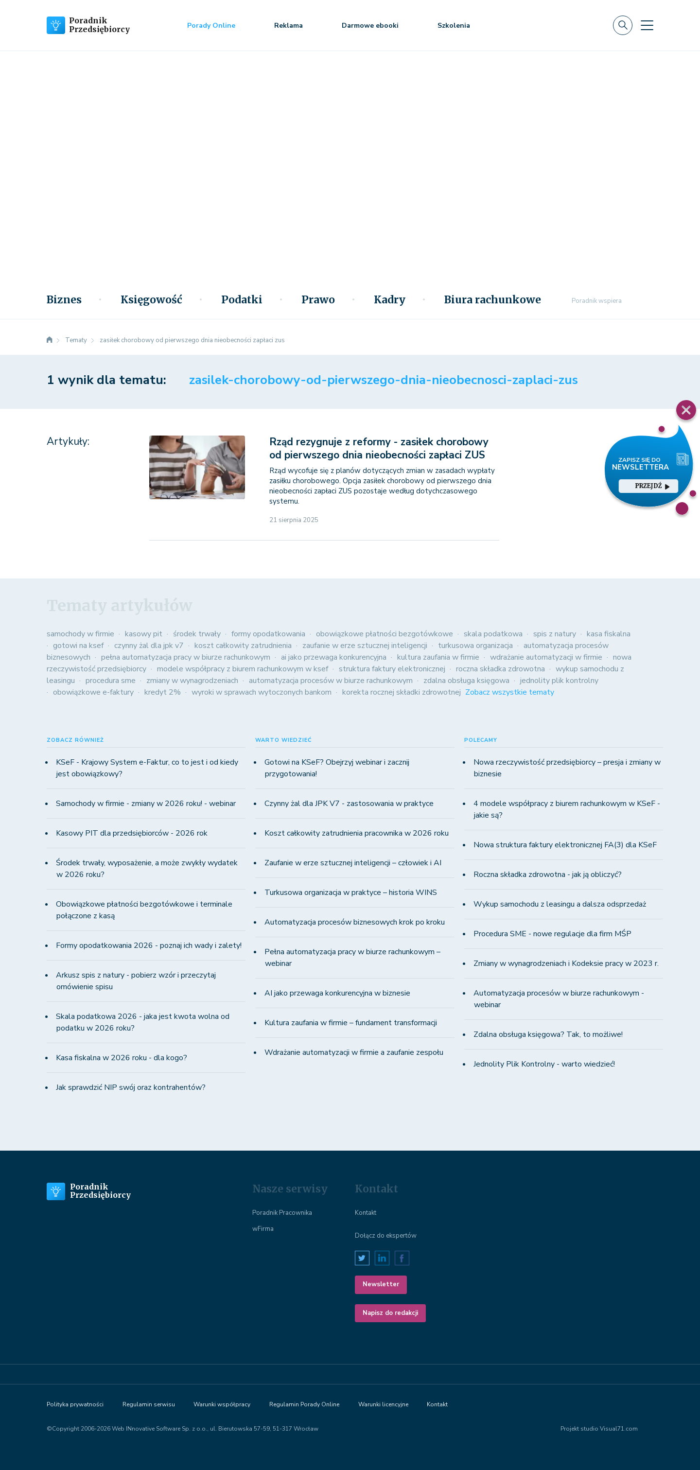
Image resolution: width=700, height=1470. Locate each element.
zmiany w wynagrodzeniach (192, 680)
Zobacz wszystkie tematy (509, 692)
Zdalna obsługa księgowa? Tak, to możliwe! (548, 1034)
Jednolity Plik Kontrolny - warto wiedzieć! (544, 1064)
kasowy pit (143, 634)
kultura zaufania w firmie (438, 657)
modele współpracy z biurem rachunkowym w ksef (242, 669)
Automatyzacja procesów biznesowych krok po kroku (354, 922)
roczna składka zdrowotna (500, 669)
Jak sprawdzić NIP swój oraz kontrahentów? (131, 1087)
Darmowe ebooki (370, 25)
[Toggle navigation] (647, 25)
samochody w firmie (80, 634)
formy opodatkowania (268, 634)
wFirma (263, 1229)
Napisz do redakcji (390, 1313)
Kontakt (365, 1212)
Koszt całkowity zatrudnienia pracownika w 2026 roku (356, 833)
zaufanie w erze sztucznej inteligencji (364, 645)
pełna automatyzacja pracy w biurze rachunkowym (185, 657)
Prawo (318, 300)
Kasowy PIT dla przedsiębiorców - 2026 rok (132, 833)
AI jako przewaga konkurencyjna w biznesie (337, 993)
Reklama (288, 25)
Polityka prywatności (75, 1404)
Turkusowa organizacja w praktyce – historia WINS (350, 892)
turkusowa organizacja (475, 645)
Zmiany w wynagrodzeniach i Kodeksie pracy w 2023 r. (566, 963)
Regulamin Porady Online (304, 1404)
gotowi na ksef (78, 645)
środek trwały (197, 634)
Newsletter (381, 1284)
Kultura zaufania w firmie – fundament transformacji (350, 1022)
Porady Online (211, 25)
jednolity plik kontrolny (559, 680)
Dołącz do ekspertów (386, 1235)
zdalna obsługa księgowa (466, 680)
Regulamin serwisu (148, 1404)
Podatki (241, 300)
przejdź (652, 486)
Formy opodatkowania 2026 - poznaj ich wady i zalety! (149, 945)
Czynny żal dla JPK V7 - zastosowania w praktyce (349, 803)
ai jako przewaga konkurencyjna (333, 657)
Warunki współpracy (221, 1404)
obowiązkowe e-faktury (93, 692)
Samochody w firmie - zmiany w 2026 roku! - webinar (146, 803)
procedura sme (111, 680)
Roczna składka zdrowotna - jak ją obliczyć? (547, 874)
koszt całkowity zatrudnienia (243, 645)
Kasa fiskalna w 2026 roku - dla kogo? (121, 1057)
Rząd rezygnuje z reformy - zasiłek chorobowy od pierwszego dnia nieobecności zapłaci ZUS (379, 448)
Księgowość (151, 300)
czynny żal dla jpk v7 (149, 645)
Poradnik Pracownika (282, 1212)
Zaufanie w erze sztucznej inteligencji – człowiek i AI (352, 863)
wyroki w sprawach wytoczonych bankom (262, 692)
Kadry (389, 300)
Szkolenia (454, 25)
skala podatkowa (493, 634)
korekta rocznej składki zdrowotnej (401, 692)
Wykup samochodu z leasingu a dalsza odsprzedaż (559, 904)
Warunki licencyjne (383, 1404)
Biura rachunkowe (492, 300)
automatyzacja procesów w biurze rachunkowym (331, 680)
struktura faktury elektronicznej (392, 669)
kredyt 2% (162, 692)
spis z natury (554, 634)
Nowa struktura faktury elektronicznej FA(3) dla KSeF (565, 845)
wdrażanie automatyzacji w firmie (546, 657)
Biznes (64, 300)
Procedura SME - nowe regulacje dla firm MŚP (552, 933)
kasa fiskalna (608, 634)
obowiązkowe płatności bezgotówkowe (384, 634)
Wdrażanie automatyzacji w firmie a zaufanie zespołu (353, 1052)
